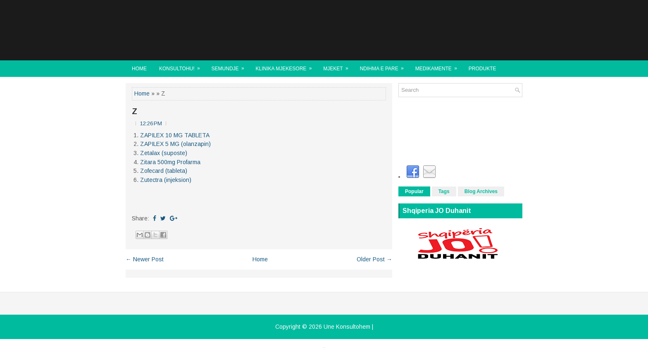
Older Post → (374, 259)
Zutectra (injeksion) (165, 180)
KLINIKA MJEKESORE (286, 66)
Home (139, 69)
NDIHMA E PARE (384, 66)
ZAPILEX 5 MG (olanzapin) (175, 144)
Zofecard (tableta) (163, 170)
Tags (444, 191)
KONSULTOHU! (182, 66)
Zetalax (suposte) (163, 153)
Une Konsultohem (347, 326)
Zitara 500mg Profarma (170, 162)
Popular (414, 191)
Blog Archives (481, 191)
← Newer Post (145, 259)
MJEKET (338, 66)
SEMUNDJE (231, 66)
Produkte (482, 69)
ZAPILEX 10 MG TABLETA (175, 135)
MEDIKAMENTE (438, 66)
